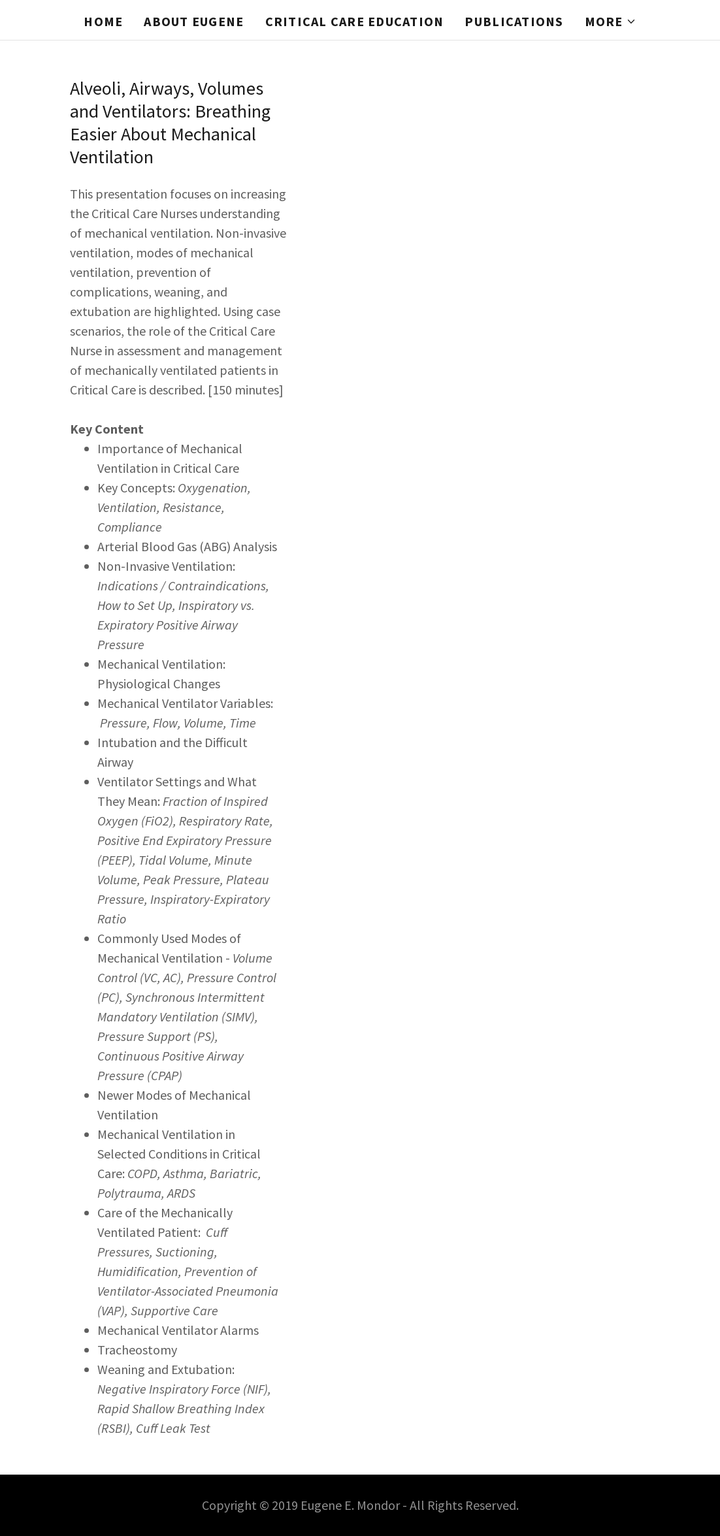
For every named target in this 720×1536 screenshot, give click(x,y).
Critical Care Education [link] (354, 21)
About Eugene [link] (194, 21)
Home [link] (103, 21)
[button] (610, 21)
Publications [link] (514, 21)
